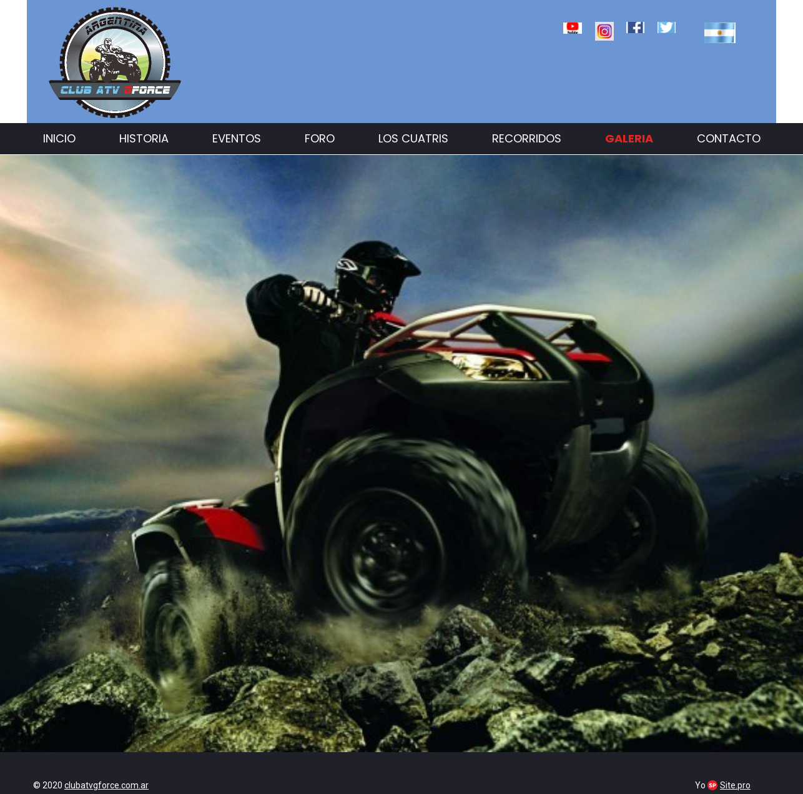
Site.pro (735, 785)
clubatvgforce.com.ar (106, 785)
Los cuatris (413, 138)
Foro (320, 138)
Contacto (729, 138)
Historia (144, 138)
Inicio (59, 138)
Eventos (236, 138)
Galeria (629, 138)
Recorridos (526, 138)
